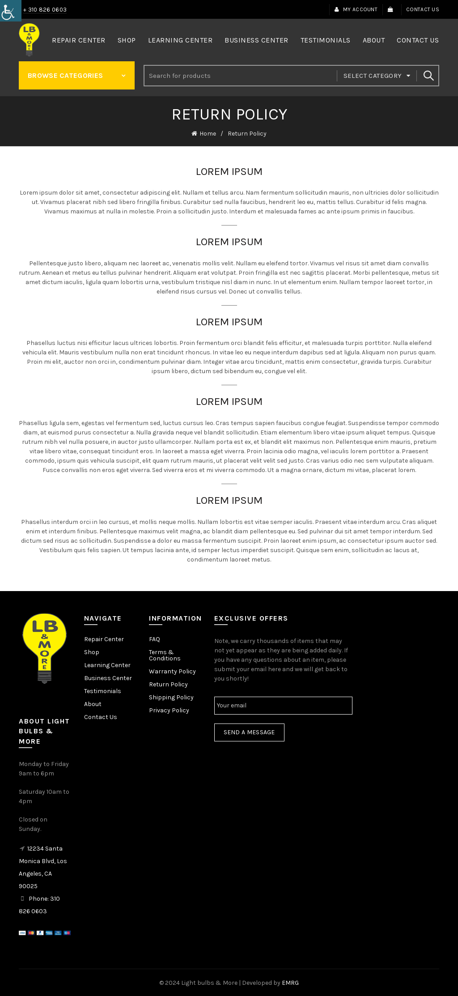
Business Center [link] (256, 40)
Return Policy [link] (168, 683)
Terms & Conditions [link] (165, 654)
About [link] (374, 40)
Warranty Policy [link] (172, 670)
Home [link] (207, 133)
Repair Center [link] (79, 40)
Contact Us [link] (422, 9)
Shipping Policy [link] (171, 696)
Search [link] (428, 75)
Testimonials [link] (326, 40)
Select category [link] (373, 76)
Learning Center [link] (180, 40)
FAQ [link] (154, 638)
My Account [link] (355, 9)
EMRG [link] (290, 982)
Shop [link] (127, 40)
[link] (10, 10)
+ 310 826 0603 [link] (45, 9)
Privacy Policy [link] (169, 709)
